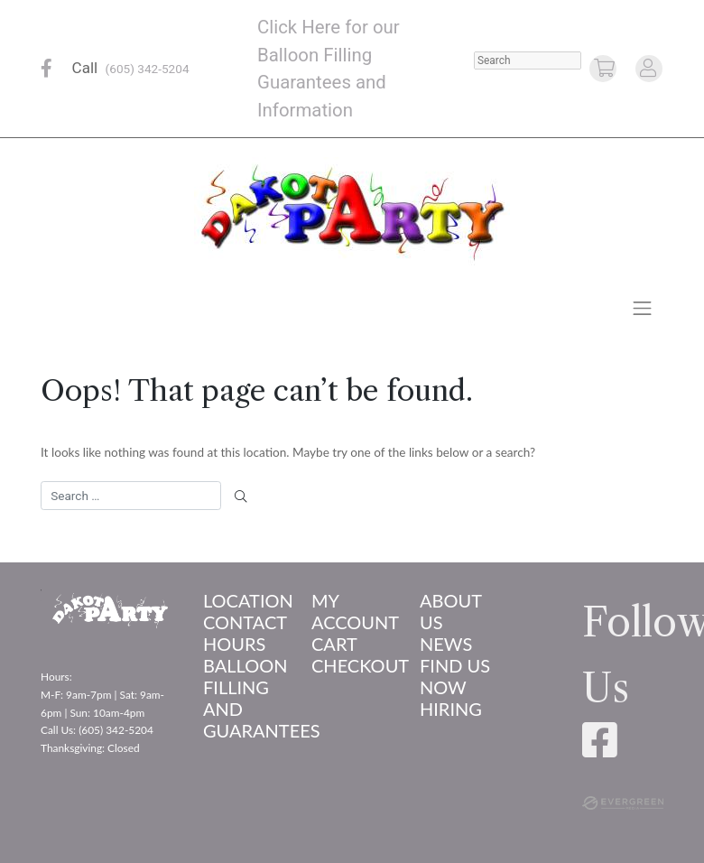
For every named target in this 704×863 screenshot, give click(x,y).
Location (243, 600)
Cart (334, 643)
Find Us (455, 665)
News (446, 643)
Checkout (352, 665)
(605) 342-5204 (148, 68)
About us (450, 611)
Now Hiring (451, 697)
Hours (234, 643)
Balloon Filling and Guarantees (243, 697)
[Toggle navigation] (642, 307)
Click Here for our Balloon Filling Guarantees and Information (328, 68)
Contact (243, 622)
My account (352, 611)
